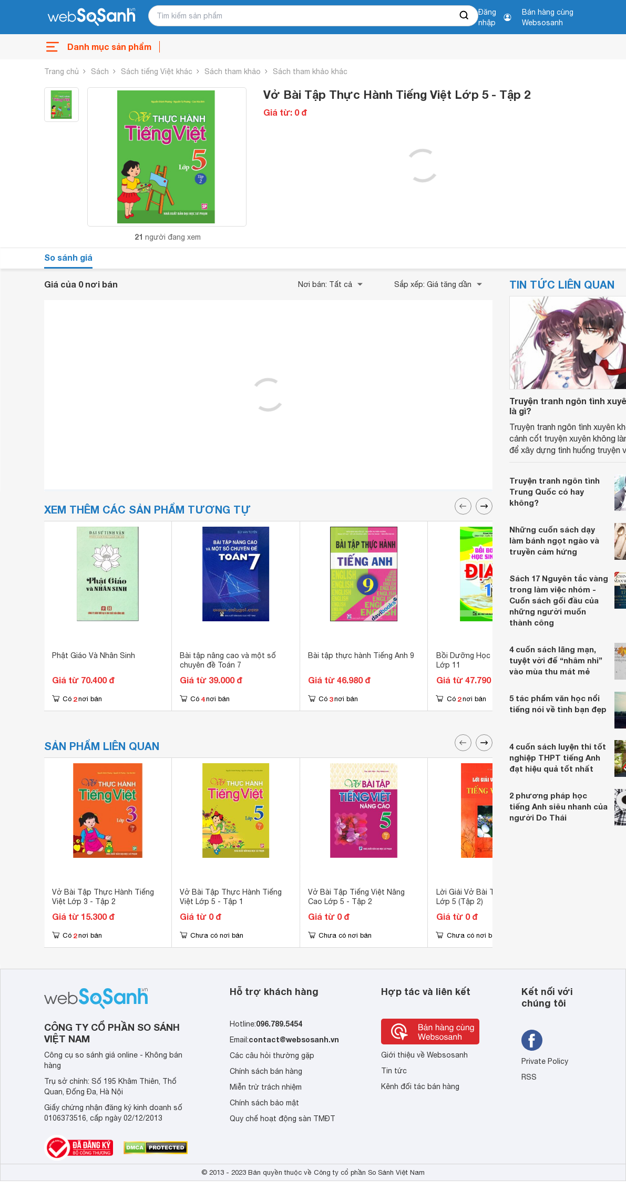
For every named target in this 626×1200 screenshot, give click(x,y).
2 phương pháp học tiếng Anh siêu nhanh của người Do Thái (558, 806)
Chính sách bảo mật (264, 1103)
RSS (529, 1077)
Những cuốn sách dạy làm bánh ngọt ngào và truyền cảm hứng (554, 540)
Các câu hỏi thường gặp (272, 1055)
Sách (100, 71)
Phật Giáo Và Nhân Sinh (93, 655)
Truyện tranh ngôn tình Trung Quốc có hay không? (554, 491)
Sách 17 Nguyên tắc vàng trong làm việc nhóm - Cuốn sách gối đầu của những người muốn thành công (558, 600)
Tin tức (394, 1070)
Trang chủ (61, 71)
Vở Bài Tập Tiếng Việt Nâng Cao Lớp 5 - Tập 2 (356, 897)
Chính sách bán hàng (266, 1071)
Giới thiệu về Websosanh (424, 1055)
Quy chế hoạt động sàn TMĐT (282, 1118)
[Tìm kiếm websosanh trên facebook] (531, 1040)
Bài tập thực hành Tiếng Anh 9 (361, 655)
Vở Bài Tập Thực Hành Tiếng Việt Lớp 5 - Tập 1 (231, 897)
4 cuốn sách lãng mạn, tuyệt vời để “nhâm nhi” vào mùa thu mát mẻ (555, 660)
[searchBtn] (464, 16)
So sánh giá (68, 257)
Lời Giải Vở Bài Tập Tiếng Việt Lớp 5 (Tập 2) (488, 897)
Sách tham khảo (232, 71)
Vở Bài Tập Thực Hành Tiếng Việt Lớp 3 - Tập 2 (103, 897)
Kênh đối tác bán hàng (420, 1086)
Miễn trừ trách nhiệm (266, 1087)
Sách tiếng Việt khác (156, 71)
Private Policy (544, 1061)
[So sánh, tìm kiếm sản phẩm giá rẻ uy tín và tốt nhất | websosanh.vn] (91, 17)
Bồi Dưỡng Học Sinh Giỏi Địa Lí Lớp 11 (490, 660)
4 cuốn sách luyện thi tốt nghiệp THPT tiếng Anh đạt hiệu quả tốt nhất (557, 757)
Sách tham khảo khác (310, 71)
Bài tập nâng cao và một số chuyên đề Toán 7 (228, 660)
